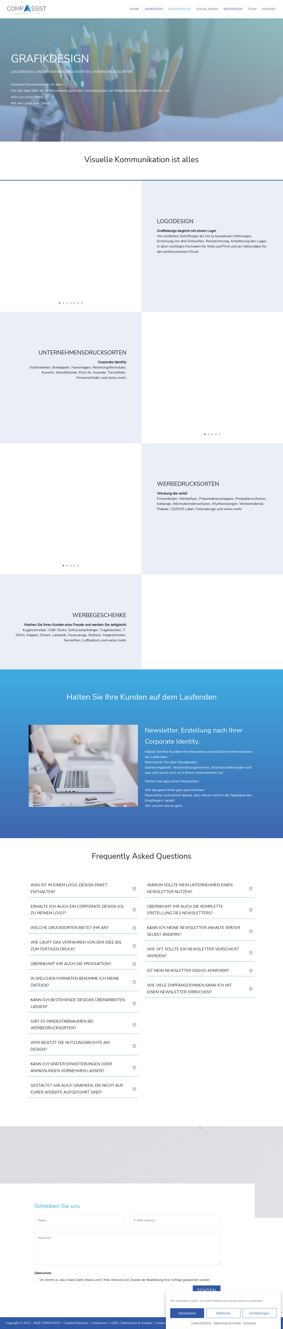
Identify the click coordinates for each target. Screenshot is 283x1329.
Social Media (207, 9)
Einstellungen (259, 1313)
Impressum (249, 1323)
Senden (206, 1290)
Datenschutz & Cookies (227, 1323)
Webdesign (154, 9)
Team (252, 9)
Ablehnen (223, 1313)
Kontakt (269, 9)
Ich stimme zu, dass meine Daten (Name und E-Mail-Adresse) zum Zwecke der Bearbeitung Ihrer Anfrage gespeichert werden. (122, 1280)
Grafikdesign (179, 9)
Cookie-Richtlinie (201, 1323)
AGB (114, 1323)
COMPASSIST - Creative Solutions (65, 1323)
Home (134, 9)
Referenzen (233, 9)
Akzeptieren (187, 1313)
